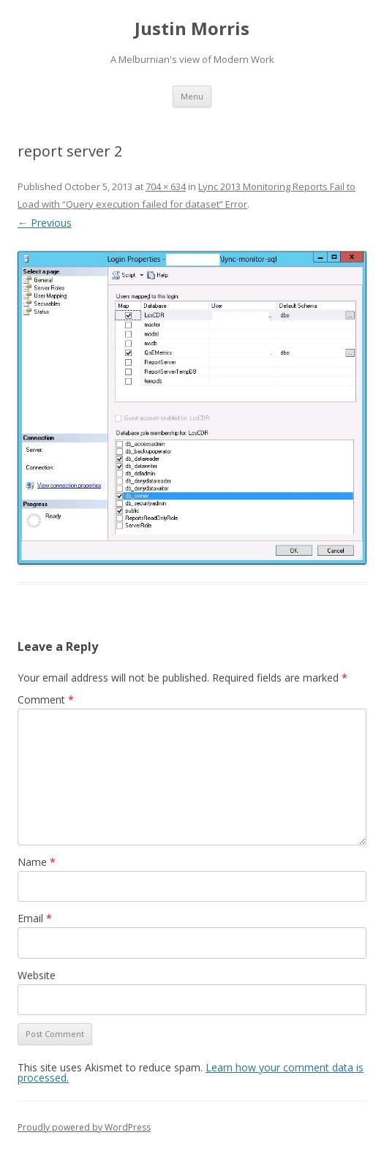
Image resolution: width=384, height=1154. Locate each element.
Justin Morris (192, 29)
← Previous (45, 223)
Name (37, 862)
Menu (192, 96)
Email (35, 918)
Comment (46, 699)
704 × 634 (166, 186)
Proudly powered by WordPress (84, 1127)
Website (37, 975)
